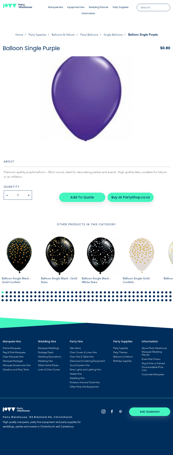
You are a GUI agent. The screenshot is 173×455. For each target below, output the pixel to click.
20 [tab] (80, 290)
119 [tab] (142, 298)
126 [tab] (170, 298)
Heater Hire (76, 371)
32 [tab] (129, 290)
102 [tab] (72, 298)
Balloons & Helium (62, 35)
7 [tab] (27, 290)
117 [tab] (133, 298)
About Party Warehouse (154, 345)
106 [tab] (88, 298)
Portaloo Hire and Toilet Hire (85, 380)
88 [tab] (15, 298)
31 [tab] (125, 290)
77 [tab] (142, 294)
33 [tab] (133, 290)
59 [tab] (68, 294)
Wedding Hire (45, 358)
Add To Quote (82, 195)
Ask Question (154, 409)
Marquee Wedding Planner (152, 351)
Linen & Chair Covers (49, 367)
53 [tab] (43, 294)
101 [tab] (68, 298)
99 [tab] (60, 298)
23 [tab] (93, 290)
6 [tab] (23, 290)
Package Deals (46, 350)
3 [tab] (11, 290)
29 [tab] (117, 290)
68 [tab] (105, 294)
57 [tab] (60, 294)
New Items (75, 345)
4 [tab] (15, 290)
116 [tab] (129, 298)
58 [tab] (64, 294)
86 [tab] (7, 298)
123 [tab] (158, 298)
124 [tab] (162, 298)
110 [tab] (105, 298)
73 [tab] (125, 294)
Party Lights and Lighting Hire (85, 367)
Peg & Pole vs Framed (153, 361)
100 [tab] (64, 298)
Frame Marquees (12, 345)
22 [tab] (88, 290)
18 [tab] (72, 290)
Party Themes (120, 350)
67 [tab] (101, 294)
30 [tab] (121, 290)
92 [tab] (31, 298)
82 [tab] (162, 294)
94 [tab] (39, 298)
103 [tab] (76, 298)
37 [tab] (150, 290)
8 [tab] (31, 290)
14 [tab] (56, 290)
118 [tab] (138, 298)
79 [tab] (150, 294)
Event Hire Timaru (151, 356)
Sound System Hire (80, 363)
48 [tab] (23, 294)
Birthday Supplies (122, 358)
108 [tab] (97, 298)
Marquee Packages (13, 358)
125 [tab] (166, 298)
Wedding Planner (98, 7)
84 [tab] (170, 294)
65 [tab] (93, 294)
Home (16, 35)
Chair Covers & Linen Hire (83, 350)
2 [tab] (7, 290)
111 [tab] (109, 298)
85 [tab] (2, 298)
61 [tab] (76, 294)
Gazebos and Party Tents (16, 367)
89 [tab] (19, 298)
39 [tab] (158, 290)
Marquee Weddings (48, 345)
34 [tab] (138, 290)
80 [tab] (154, 294)
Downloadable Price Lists (152, 366)
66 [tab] (97, 294)
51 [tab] (35, 294)
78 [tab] (146, 294)
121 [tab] (150, 298)
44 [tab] (7, 294)
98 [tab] (56, 298)
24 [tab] (97, 290)
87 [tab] (11, 298)
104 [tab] (80, 298)
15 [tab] (60, 290)
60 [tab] (72, 294)
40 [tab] (162, 290)
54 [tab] (48, 294)
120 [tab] (146, 298)
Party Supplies (121, 7)
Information (88, 13)
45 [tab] (11, 294)
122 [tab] (154, 298)
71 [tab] (117, 294)
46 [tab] (15, 294)
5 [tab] (19, 290)
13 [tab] (52, 290)
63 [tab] (84, 294)
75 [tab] (133, 294)
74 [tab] (129, 294)
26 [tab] (105, 290)
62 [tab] (80, 294)
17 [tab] (68, 290)
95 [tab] (43, 298)
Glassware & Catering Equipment (87, 358)
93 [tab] (35, 298)
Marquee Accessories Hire (17, 363)
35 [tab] (142, 290)
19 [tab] (76, 290)
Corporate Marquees (153, 372)
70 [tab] (113, 294)
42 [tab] (170, 290)
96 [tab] (48, 298)
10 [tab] (39, 290)
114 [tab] (121, 298)
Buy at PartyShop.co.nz (128, 195)
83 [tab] (166, 294)
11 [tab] (43, 290)
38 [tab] (154, 290)
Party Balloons (90, 35)
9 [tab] (35, 290)
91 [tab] (27, 298)
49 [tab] (27, 294)
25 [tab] (101, 290)
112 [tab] (113, 298)
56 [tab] (56, 294)
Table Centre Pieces (48, 363)
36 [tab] (146, 290)
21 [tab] (84, 290)
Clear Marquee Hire (13, 354)
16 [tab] (64, 290)
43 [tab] (2, 294)
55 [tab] (52, 294)
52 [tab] (39, 294)
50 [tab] (31, 294)
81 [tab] (158, 294)
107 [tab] (93, 298)
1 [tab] (2, 290)
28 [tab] (113, 290)
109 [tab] (101, 298)
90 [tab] (23, 298)
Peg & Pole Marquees (14, 350)
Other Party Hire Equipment (84, 384)
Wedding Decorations (49, 354)
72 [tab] (121, 294)
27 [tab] (109, 290)
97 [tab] (52, 298)
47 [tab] (19, 294)
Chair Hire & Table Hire (82, 354)
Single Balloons (115, 35)
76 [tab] (138, 294)
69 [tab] (109, 294)
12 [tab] (48, 290)
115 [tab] (125, 298)
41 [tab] (166, 290)
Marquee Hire (55, 7)
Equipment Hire (75, 7)
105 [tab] (84, 298)
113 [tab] (117, 298)
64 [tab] (88, 294)
